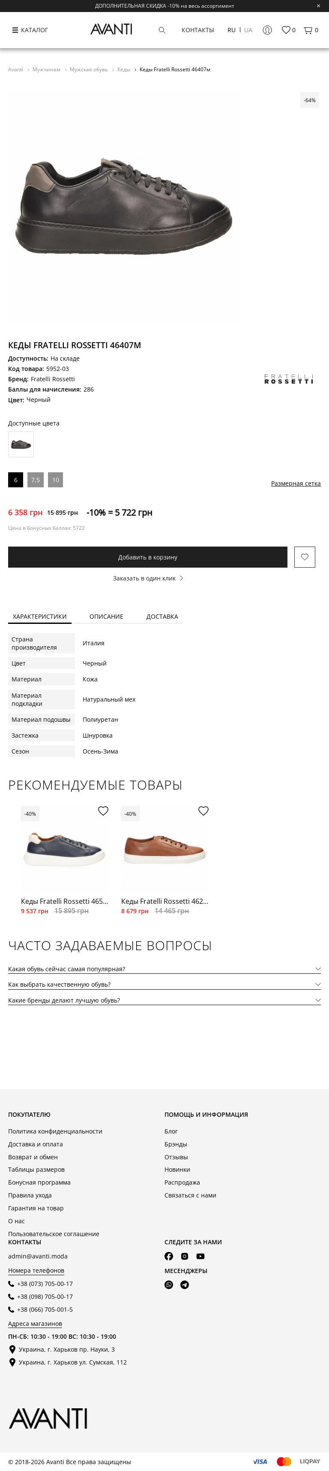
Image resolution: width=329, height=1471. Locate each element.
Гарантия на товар (36, 1208)
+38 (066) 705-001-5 (45, 1309)
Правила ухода (30, 1195)
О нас (16, 1221)
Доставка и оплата (35, 1144)
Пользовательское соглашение (53, 1234)
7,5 (35, 480)
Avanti (16, 69)
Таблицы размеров (36, 1169)
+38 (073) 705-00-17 (45, 1284)
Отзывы (176, 1157)
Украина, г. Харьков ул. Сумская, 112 (73, 1362)
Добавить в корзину (147, 557)
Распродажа (182, 1182)
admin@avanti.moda (38, 1256)
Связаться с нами (190, 1195)
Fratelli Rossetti (53, 379)
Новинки (177, 1169)
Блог (171, 1131)
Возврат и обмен (33, 1157)
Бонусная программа (39, 1182)
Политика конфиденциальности (55, 1131)
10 (55, 480)
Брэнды (175, 1144)
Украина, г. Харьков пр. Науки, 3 (67, 1349)
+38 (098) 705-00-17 (45, 1296)
